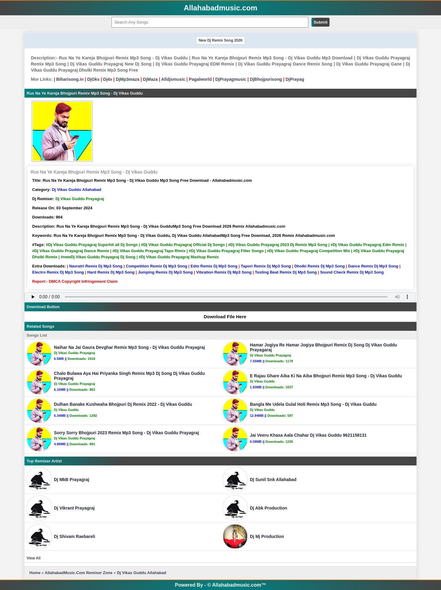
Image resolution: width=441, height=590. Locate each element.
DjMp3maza (127, 79)
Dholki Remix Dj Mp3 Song (319, 266)
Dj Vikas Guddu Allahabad (76, 189)
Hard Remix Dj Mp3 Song (111, 272)
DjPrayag (295, 79)
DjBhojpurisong (266, 79)
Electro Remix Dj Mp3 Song (58, 272)
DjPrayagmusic (230, 79)
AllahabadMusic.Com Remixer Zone (79, 572)
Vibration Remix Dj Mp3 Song (223, 272)
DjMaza (150, 79)
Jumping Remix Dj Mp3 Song (165, 272)
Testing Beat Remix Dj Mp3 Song (286, 272)
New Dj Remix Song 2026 (221, 40)
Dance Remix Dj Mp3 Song (373, 266)
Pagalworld (200, 79)
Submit (320, 22)
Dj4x (107, 79)
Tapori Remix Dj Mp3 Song (266, 266)
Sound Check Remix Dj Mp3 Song (352, 272)
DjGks (93, 79)
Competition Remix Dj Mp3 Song (156, 266)
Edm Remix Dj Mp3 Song (213, 266)
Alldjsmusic (173, 79)
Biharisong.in (69, 79)
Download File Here (222, 316)
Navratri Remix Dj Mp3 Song (96, 266)
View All (33, 558)
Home (34, 572)
